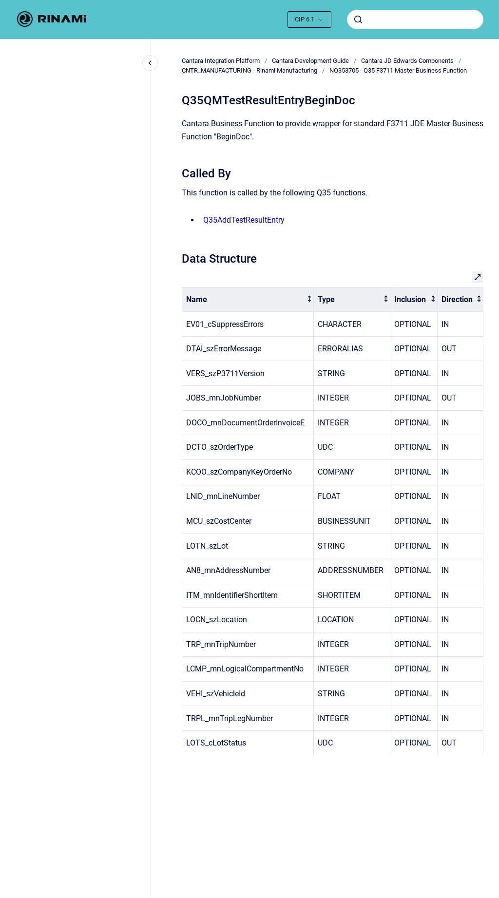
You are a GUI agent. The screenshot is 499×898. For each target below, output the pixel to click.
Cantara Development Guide (310, 60)
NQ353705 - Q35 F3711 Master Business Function (398, 70)
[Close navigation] (150, 63)
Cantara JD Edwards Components (407, 60)
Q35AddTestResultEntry (244, 220)
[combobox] (415, 19)
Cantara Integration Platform (221, 60)
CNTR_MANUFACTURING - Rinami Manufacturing (249, 70)
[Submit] (358, 19)
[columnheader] (248, 299)
